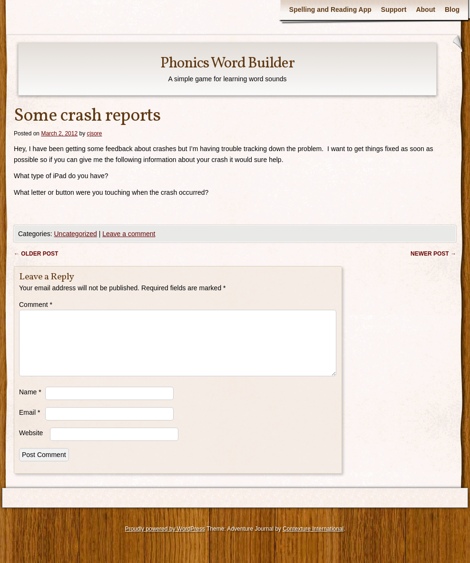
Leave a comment (128, 234)
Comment (35, 304)
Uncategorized (75, 234)
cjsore (94, 133)
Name (30, 403)
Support (394, 9)
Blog (452, 9)
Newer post (433, 253)
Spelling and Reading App (330, 9)
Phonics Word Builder (227, 63)
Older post (36, 253)
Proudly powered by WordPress (165, 540)
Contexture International (313, 540)
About (425, 9)
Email (29, 424)
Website (31, 444)
